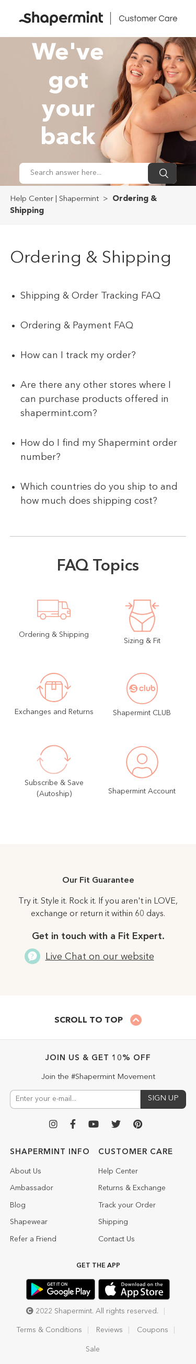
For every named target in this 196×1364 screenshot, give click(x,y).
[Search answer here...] (83, 173)
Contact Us (116, 1239)
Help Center (118, 1171)
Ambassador (31, 1188)
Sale (93, 1349)
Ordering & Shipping (54, 634)
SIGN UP (163, 1098)
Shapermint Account (142, 791)
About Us (25, 1171)
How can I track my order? (78, 355)
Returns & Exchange (132, 1188)
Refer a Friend (33, 1239)
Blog (18, 1205)
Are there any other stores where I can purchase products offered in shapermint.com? (95, 399)
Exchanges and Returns (54, 712)
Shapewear (29, 1222)
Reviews (109, 1330)
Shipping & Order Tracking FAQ (90, 296)
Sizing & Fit (142, 641)
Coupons (152, 1330)
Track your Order (127, 1205)
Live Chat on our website (98, 957)
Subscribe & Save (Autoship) (54, 788)
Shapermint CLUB (142, 713)
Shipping (113, 1222)
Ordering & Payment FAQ (76, 325)
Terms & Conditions (49, 1330)
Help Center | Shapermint (54, 199)
